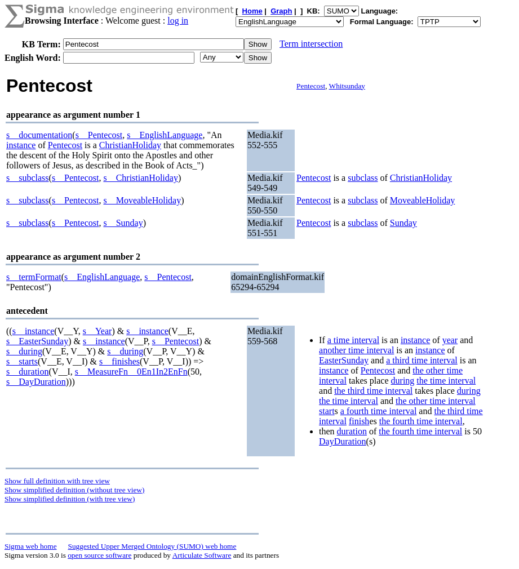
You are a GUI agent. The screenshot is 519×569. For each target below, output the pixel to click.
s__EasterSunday (37, 341)
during (403, 380)
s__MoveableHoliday (142, 200)
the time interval (446, 380)
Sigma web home (31, 546)
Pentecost (310, 86)
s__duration (27, 371)
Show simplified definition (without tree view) (74, 490)
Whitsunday (347, 86)
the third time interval (373, 390)
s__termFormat (33, 277)
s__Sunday (123, 223)
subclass (363, 178)
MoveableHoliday (422, 200)
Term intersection (311, 43)
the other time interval (436, 401)
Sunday (403, 223)
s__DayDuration (36, 381)
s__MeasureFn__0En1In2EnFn (131, 371)
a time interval (353, 340)
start (327, 411)
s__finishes (119, 361)
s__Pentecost (99, 135)
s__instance (33, 331)
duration (352, 431)
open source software (99, 555)
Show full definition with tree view (57, 481)
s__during (24, 351)
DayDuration (342, 441)
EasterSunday (344, 360)
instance (21, 145)
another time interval (356, 350)
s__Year (97, 331)
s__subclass (27, 178)
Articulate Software (202, 555)
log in (177, 20)
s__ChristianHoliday (140, 178)
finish (359, 421)
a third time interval (422, 360)
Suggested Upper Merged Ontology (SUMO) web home (152, 546)
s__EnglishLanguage (164, 135)
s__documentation (39, 135)
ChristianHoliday (130, 145)
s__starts (22, 361)
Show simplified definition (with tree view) (70, 499)
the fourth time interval (421, 421)
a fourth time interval (378, 411)
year (450, 340)
